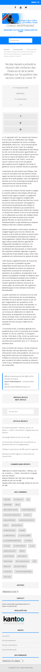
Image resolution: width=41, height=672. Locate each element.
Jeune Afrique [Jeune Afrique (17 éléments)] (17, 525)
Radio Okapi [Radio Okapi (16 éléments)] (8, 561)
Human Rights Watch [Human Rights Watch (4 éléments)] (26, 520)
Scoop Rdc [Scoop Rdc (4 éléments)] (7, 571)
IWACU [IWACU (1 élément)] (6, 525)
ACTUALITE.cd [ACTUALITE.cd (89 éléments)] (18, 499)
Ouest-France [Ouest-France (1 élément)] (9, 556)
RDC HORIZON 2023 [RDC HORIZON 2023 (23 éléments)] (22, 561)
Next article (20, 400)
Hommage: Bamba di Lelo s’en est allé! (16, 437)
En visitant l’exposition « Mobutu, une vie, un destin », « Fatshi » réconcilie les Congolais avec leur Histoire (20, 430)
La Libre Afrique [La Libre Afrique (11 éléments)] (9, 535)
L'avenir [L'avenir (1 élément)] (22, 530)
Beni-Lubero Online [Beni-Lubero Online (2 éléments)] (10, 510)
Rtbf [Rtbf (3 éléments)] (34, 561)
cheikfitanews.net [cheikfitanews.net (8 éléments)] (28, 510)
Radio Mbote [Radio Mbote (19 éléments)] (22, 556)
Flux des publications (9, 640)
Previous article (20, 397)
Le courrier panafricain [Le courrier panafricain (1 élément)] (12, 541)
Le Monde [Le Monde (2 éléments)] (28, 541)
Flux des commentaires (9, 645)
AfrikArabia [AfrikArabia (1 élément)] (7, 505)
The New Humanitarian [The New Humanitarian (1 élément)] (23, 571)
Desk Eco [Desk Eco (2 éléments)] (27, 515)
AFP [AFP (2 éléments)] (28, 499)
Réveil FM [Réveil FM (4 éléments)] (7, 566)
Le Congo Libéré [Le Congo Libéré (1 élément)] (24, 535)
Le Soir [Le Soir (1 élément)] (32, 546)
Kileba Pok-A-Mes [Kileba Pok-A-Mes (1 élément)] (9, 530)
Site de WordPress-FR (9, 650)
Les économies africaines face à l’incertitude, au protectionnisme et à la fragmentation (19, 443)
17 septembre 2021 (21, 88)
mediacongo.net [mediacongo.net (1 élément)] (10, 551)
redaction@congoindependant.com (18, 604)
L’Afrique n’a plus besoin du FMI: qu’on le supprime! (20, 449)
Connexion (5, 636)
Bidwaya (21, 93)
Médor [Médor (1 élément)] (22, 551)
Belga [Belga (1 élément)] (18, 505)
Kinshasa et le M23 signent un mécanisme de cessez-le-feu (18, 455)
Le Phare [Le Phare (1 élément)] (7, 546)
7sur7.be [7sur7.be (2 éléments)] (7, 499)
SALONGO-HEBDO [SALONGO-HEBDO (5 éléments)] (20, 566)
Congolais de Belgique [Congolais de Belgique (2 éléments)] (12, 515)
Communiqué (21, 99)
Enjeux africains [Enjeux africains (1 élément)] (9, 520)
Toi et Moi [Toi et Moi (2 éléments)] (7, 577)
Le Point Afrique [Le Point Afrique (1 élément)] (19, 546)
